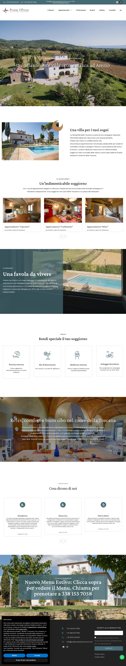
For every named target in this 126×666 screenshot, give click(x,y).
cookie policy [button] (23, 629)
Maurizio (62, 516)
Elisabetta (22, 516)
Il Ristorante (81, 10)
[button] (64, 236)
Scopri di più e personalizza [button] (26, 660)
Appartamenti (65, 10)
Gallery (102, 10)
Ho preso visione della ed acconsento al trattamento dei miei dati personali (108, 641)
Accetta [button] (37, 655)
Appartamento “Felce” (97, 227)
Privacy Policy (99, 654)
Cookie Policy (99, 657)
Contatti (112, 10)
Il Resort (51, 10)
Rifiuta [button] (14, 655)
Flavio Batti (103, 516)
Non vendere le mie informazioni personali (29, 640)
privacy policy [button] (31, 646)
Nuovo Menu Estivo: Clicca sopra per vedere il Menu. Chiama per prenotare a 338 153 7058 (63, 588)
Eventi (92, 10)
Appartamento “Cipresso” (17, 227)
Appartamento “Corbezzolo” (59, 227)
